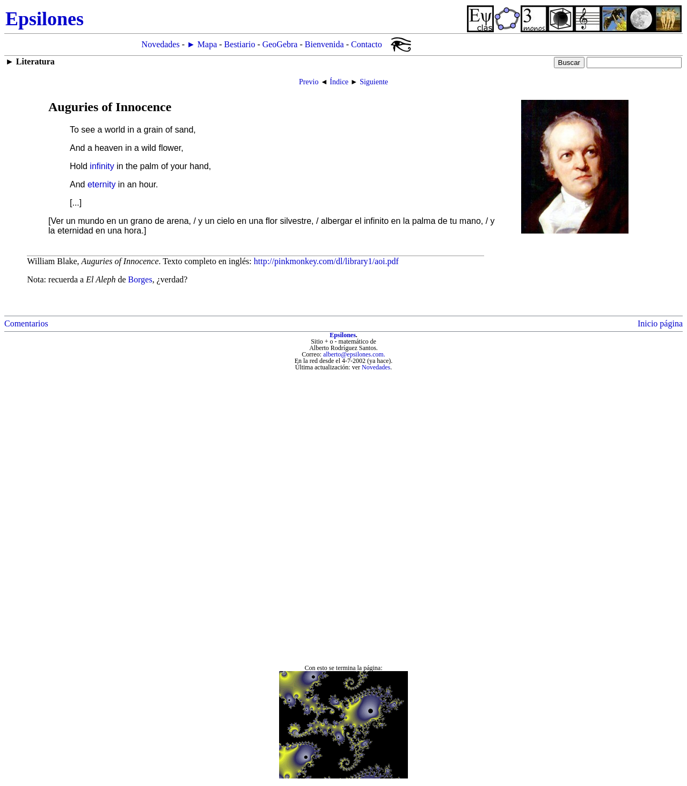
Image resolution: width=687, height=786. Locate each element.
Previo (309, 82)
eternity (101, 184)
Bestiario (239, 44)
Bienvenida (324, 44)
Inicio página (660, 323)
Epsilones (343, 335)
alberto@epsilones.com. (354, 354)
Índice (339, 82)
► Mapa (202, 44)
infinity (102, 166)
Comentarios (26, 323)
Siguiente (374, 82)
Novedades (161, 44)
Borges (140, 279)
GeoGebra (280, 44)
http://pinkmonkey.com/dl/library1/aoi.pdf (326, 261)
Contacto (366, 44)
